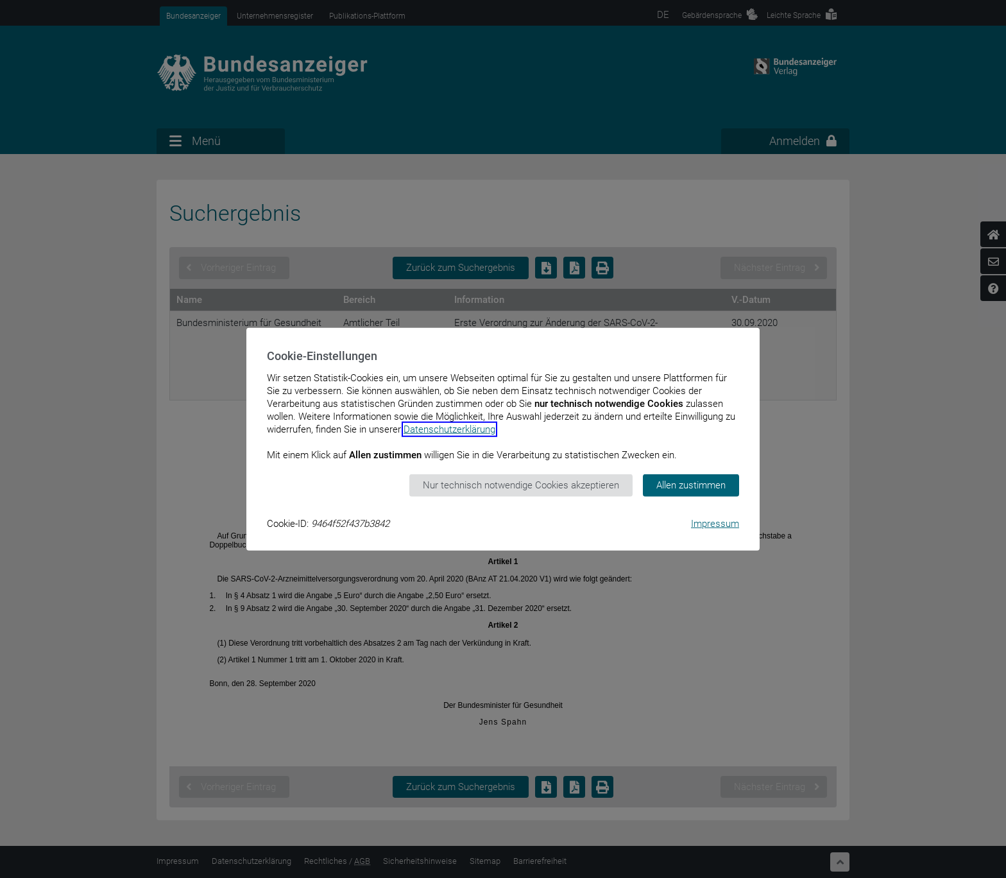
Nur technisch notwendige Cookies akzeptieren (521, 485)
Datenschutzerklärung (449, 429)
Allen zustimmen (691, 485)
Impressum (715, 523)
